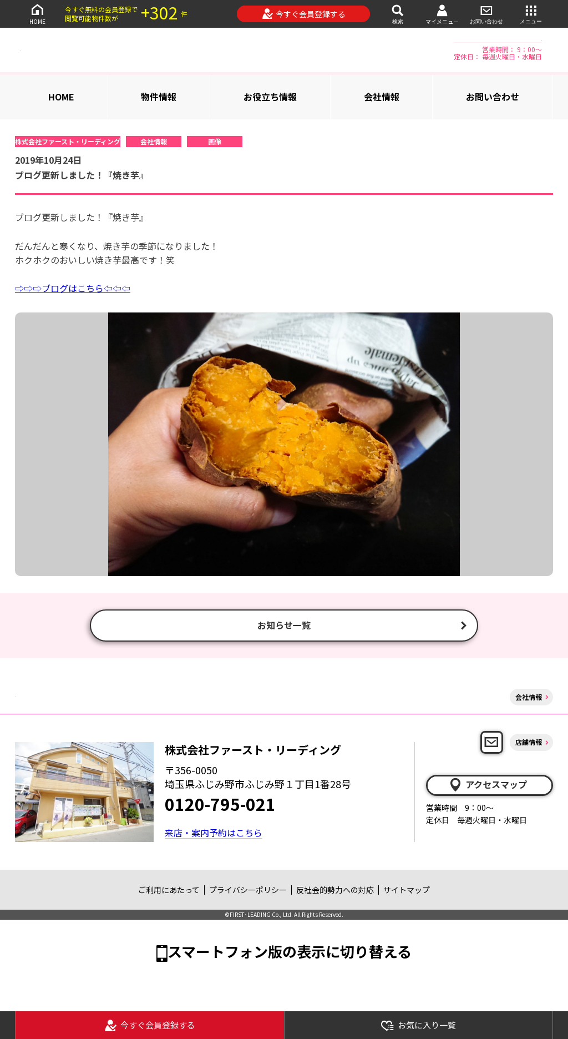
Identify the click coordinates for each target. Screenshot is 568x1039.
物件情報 (158, 96)
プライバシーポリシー (248, 890)
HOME (37, 14)
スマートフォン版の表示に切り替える (290, 952)
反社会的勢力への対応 (335, 890)
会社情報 (381, 96)
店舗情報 (528, 743)
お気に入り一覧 (418, 1025)
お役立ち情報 (270, 96)
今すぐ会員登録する (304, 13)
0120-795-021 (220, 805)
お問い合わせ (486, 13)
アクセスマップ (487, 786)
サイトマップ (406, 890)
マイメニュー (442, 14)
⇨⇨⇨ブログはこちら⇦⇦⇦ (72, 288)
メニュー (531, 13)
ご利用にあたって (169, 890)
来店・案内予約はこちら (213, 833)
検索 (398, 13)
